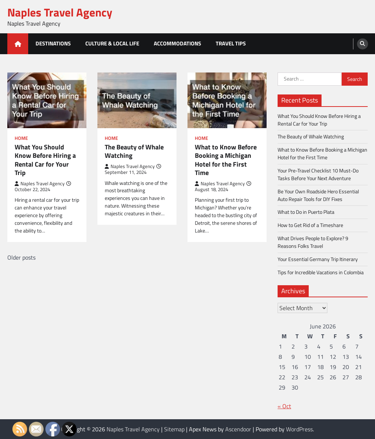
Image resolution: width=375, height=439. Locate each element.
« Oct (284, 406)
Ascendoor (238, 429)
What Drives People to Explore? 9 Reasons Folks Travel (313, 242)
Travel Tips (231, 43)
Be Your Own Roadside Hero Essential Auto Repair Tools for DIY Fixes (318, 195)
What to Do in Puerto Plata (306, 212)
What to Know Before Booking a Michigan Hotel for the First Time (226, 160)
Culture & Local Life (112, 43)
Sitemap (174, 429)
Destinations (53, 43)
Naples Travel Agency (59, 12)
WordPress (299, 429)
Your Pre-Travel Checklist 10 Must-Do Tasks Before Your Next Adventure (318, 174)
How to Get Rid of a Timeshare (310, 225)
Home (21, 138)
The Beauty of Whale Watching (134, 151)
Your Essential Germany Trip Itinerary (318, 259)
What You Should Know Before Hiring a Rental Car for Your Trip (45, 160)
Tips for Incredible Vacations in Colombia (321, 272)
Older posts (21, 257)
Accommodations (177, 43)
